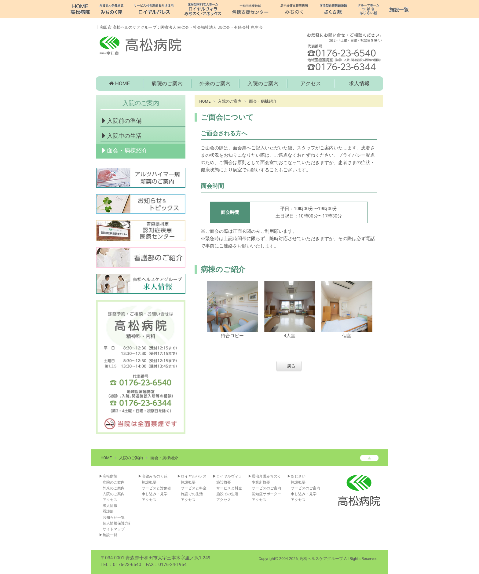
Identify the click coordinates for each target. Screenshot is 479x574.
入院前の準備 (121, 120)
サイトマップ (114, 529)
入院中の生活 (121, 135)
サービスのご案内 (266, 488)
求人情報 (359, 83)
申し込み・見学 (154, 494)
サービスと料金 (194, 488)
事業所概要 (261, 482)
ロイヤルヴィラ (229, 476)
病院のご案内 (167, 83)
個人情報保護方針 (117, 523)
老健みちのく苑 (154, 476)
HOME (119, 83)
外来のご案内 (215, 83)
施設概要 (149, 482)
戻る (291, 366)
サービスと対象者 (156, 488)
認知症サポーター (266, 494)
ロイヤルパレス (194, 476)
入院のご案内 (263, 83)
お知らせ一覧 (114, 517)
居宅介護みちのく (266, 476)
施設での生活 (192, 494)
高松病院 (110, 476)
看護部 (108, 511)
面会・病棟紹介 (124, 150)
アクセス (310, 83)
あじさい (298, 476)
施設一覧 (110, 535)
